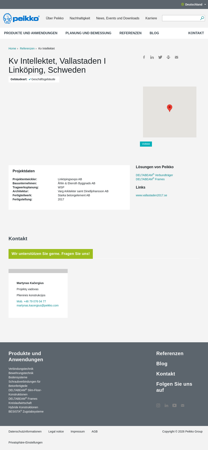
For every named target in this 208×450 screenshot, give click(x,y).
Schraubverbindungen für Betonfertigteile (24, 383)
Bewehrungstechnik (21, 373)
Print (168, 57)
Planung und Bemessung (89, 33)
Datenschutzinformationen (25, 431)
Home (12, 48)
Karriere (151, 18)
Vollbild (146, 144)
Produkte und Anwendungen (30, 33)
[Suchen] (202, 18)
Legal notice (56, 431)
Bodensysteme (18, 377)
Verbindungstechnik (21, 368)
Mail (176, 57)
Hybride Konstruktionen (23, 407)
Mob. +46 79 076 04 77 (31, 301)
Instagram (158, 403)
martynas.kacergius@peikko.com (37, 305)
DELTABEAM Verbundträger (154, 175)
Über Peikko (55, 18)
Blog (154, 33)
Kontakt (196, 33)
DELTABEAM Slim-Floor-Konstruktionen (25, 392)
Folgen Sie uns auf (174, 387)
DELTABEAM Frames (150, 179)
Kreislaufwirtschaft (20, 403)
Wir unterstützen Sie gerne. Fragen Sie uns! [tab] (51, 254)
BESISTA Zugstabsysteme (26, 411)
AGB (95, 431)
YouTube (174, 403)
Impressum (78, 431)
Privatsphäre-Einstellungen (25, 442)
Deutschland (193, 4)
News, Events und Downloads (118, 18)
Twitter (160, 57)
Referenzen (130, 33)
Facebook (144, 57)
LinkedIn (152, 57)
